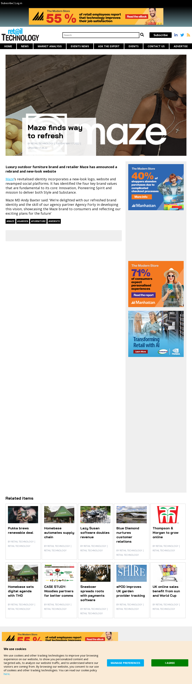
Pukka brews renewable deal (20, 530)
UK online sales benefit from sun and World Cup (166, 591)
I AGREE (170, 663)
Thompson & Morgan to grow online (165, 532)
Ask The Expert (109, 46)
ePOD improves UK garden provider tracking (130, 591)
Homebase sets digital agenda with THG (21, 591)
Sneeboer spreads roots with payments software (92, 593)
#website (54, 221)
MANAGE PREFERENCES (125, 663)
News (25, 46)
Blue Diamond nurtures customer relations (127, 535)
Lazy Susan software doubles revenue (95, 532)
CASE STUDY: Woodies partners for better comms (59, 591)
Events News (80, 46)
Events (134, 46)
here (7, 674)
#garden (22, 221)
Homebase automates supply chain (59, 532)
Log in (18, 3)
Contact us (156, 46)
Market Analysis (50, 46)
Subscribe (7, 3)
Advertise (181, 46)
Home (8, 46)
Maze (10, 179)
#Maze (10, 221)
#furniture (38, 221)
